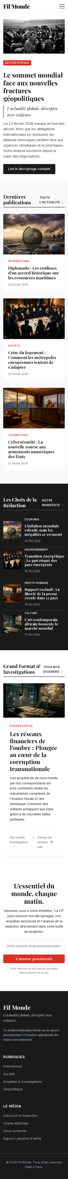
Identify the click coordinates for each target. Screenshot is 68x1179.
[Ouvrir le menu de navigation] (62, 6)
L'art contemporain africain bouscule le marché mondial (41, 624)
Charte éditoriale (15, 1123)
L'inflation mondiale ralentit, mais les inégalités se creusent (43, 530)
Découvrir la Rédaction (20, 1115)
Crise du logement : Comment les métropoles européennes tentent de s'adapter (32, 360)
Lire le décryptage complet (29, 169)
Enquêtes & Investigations (22, 1081)
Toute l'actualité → (52, 200)
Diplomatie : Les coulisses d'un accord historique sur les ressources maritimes (33, 272)
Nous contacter (14, 1131)
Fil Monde (16, 6)
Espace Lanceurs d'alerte (22, 1138)
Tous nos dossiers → (53, 669)
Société (9, 1074)
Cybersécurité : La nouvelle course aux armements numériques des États (31, 449)
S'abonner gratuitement (34, 959)
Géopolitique (12, 1089)
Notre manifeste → (53, 503)
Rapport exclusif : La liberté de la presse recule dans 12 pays (42, 593)
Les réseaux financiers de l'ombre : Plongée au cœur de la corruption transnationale (33, 751)
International (12, 1066)
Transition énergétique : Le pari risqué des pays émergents (44, 560)
